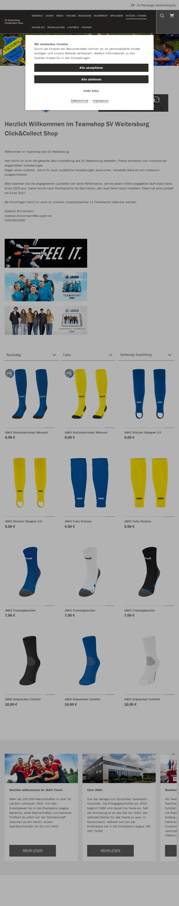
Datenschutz (79, 100)
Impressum (100, 100)
